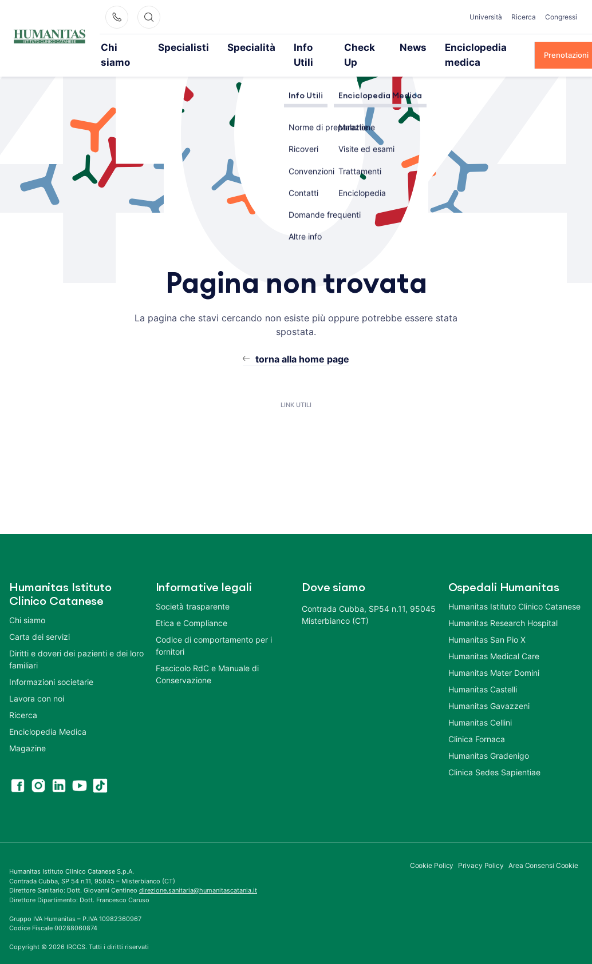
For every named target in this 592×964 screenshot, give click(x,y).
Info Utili (283, 46)
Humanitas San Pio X (487, 624)
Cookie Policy (432, 850)
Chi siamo (127, 46)
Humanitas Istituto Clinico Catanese (514, 591)
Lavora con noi (36, 683)
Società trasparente (193, 591)
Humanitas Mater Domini (493, 657)
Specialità (233, 46)
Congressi (561, 17)
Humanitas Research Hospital (503, 607)
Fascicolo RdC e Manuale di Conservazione (207, 659)
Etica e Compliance (191, 607)
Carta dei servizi (39, 621)
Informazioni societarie (51, 666)
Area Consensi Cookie (543, 850)
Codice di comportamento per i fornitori (214, 630)
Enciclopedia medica (444, 46)
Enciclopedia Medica (47, 716)
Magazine (27, 733)
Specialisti (180, 46)
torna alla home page (302, 343)
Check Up (334, 46)
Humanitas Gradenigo (488, 740)
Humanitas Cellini (480, 707)
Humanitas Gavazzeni (489, 690)
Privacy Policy (481, 850)
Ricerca (523, 17)
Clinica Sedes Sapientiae (494, 757)
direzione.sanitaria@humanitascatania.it (198, 875)
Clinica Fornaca (476, 723)
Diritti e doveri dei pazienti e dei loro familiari (76, 644)
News (380, 46)
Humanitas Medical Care (493, 641)
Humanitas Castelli (482, 674)
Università (485, 17)
